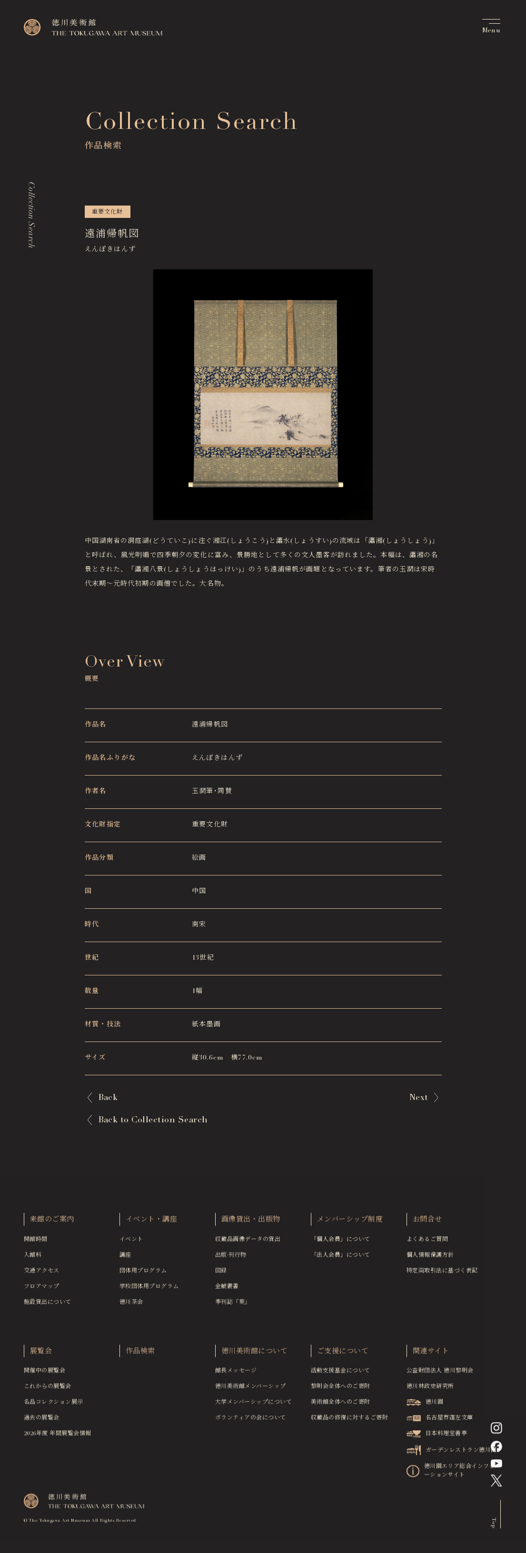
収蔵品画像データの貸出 (247, 1243)
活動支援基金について (340, 1374)
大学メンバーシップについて (253, 1406)
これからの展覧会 (47, 1390)
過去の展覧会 (42, 1422)
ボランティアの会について (250, 1422)
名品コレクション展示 (53, 1406)
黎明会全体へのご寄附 (340, 1390)
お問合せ (427, 1223)
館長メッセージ (236, 1374)
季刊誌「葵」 (233, 1305)
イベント (131, 1243)
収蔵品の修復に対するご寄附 (349, 1422)
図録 (221, 1274)
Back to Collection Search (153, 1120)
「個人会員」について (340, 1243)
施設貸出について (47, 1305)
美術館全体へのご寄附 (340, 1406)
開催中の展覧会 (44, 1374)
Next (418, 1098)
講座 (125, 1258)
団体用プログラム (143, 1274)
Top (493, 1526)
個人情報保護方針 (430, 1258)
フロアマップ (42, 1290)
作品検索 (140, 1354)
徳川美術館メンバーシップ (250, 1390)
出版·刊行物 (231, 1258)
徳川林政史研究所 (430, 1390)
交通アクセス (42, 1274)
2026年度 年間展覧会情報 (57, 1437)
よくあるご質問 (427, 1243)
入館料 (32, 1258)
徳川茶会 (131, 1305)
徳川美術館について (254, 1354)
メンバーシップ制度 (350, 1223)
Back (108, 1098)
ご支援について (342, 1354)
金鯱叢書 (227, 1290)
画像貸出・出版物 (250, 1223)
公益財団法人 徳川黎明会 (440, 1374)
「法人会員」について (340, 1258)
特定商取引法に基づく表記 (442, 1274)
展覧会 (41, 1354)
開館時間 (36, 1243)
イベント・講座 (151, 1223)
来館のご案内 (52, 1223)
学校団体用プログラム (149, 1290)
